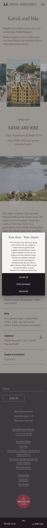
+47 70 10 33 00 (23, 433)
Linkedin (23, 479)
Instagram (23, 475)
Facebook (23, 484)
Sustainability (23, 441)
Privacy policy (23, 467)
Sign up (13, 398)
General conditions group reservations (23, 460)
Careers (23, 446)
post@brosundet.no (23, 429)
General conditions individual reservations (23, 452)
